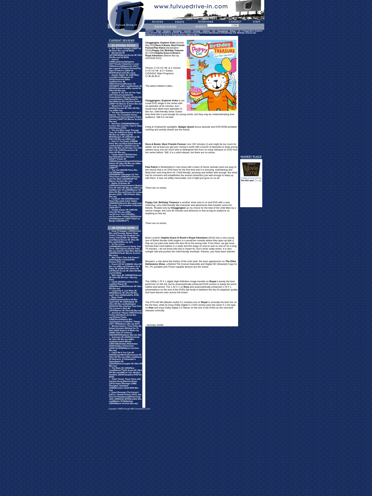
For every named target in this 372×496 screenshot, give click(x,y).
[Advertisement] (251, 196)
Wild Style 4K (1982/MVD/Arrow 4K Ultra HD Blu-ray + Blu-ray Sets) (125, 277)
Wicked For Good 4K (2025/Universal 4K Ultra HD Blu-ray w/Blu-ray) (124, 108)
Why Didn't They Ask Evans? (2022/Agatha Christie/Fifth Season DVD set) (124, 259)
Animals (196, 31)
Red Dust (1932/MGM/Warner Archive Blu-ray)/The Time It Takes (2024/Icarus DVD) (125, 125)
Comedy (187, 31)
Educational (222, 31)
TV (239, 31)
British (233, 31)
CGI (213, 31)
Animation (177, 31)
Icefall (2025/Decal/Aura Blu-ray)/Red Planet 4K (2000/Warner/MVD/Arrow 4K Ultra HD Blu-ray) (125, 285)
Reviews (167, 31)
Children (206, 31)
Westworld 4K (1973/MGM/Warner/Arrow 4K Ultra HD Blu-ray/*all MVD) (125, 55)
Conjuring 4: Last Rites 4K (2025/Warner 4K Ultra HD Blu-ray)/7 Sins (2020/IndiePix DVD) (124, 293)
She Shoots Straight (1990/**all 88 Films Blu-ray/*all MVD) (125, 49)
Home (158, 31)
